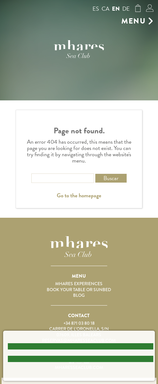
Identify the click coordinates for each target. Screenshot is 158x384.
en (116, 9)
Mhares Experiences (79, 283)
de (126, 8)
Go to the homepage (79, 195)
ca (105, 8)
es (95, 8)
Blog (79, 295)
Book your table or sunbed (79, 289)
